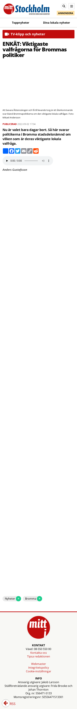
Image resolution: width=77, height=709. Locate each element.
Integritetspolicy (38, 667)
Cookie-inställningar (38, 671)
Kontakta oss (38, 653)
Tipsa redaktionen (38, 656)
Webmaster (38, 664)
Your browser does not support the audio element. (28, 160)
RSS (10, 703)
